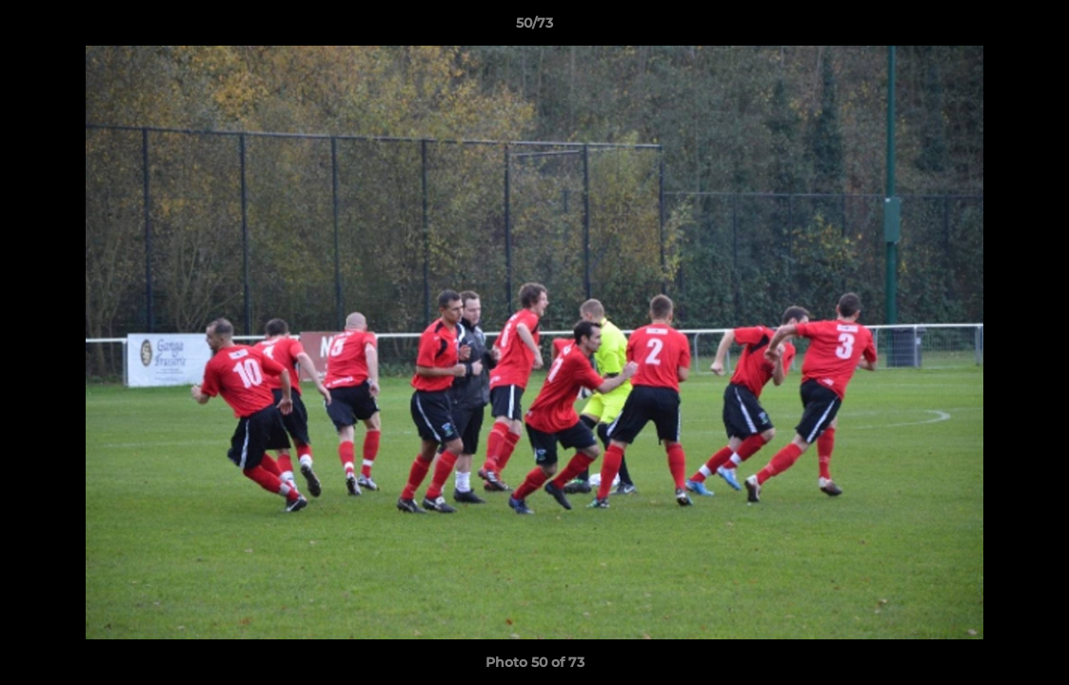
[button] (1034, 27)
